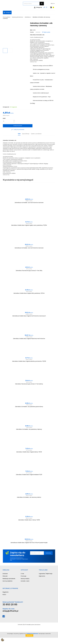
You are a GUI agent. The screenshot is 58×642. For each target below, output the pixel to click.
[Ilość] (8, 121)
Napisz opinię (46, 32)
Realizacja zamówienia (9, 578)
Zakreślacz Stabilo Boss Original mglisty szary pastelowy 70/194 (29, 225)
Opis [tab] (19, 134)
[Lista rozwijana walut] (53, 3)
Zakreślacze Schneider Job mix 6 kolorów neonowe (29, 248)
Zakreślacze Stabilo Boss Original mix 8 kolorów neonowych (29, 316)
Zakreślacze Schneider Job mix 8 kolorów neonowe (29, 202)
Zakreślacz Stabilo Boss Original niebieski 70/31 (29, 474)
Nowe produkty (25, 578)
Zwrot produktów (7, 581)
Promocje (23, 576)
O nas (22, 573)
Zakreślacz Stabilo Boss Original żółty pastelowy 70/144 (29, 293)
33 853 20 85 (10, 604)
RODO (4, 594)
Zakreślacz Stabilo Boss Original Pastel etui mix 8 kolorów (29, 338)
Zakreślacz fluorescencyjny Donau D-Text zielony (29, 384)
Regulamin (5, 592)
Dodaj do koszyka (17, 125)
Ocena (32, 32)
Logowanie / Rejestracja (45, 573)
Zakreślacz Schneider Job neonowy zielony (29, 497)
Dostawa (5, 573)
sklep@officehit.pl (10, 611)
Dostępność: (6, 107)
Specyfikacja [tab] (25, 134)
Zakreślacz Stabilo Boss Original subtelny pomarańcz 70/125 (29, 361)
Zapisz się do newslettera (17, 554)
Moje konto (42, 576)
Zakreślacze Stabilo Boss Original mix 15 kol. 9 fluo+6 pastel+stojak (29, 542)
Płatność (5, 576)
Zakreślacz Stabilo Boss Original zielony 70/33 (29, 452)
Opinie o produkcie (36, 134)
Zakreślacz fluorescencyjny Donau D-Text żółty (29, 270)
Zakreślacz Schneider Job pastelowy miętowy (29, 429)
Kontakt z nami (25, 581)
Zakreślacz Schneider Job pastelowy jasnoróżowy (29, 406)
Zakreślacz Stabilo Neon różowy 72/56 (29, 520)
